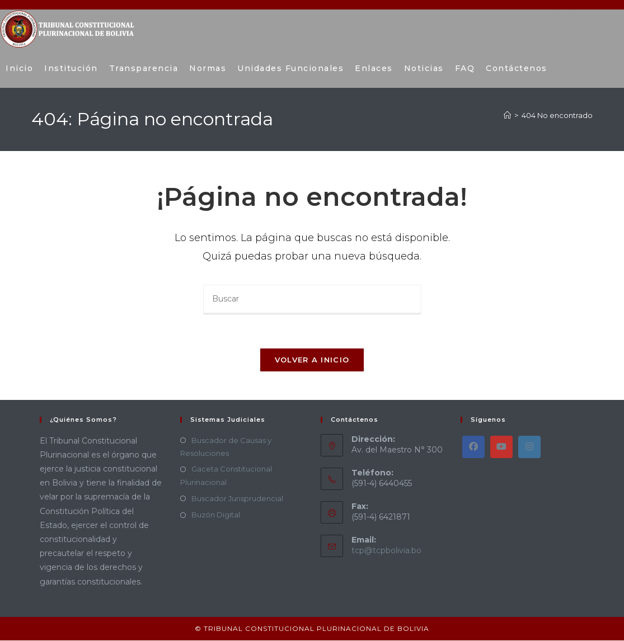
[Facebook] (473, 447)
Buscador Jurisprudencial (237, 498)
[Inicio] (507, 115)
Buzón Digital (215, 515)
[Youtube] (501, 447)
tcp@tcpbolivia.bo (386, 551)
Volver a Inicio (312, 360)
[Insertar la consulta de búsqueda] (312, 300)
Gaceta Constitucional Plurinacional (226, 476)
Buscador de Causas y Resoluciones (225, 447)
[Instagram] (529, 447)
